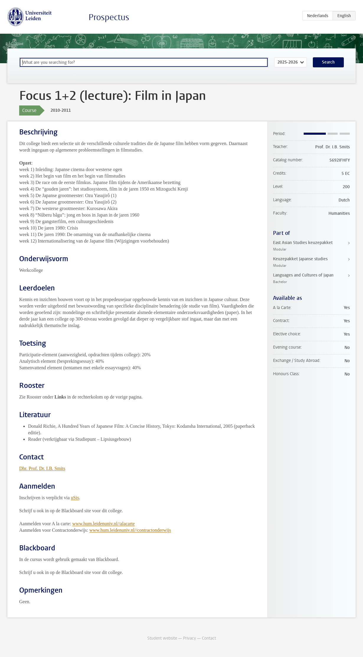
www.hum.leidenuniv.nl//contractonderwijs (130, 530)
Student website (162, 638)
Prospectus (109, 17)
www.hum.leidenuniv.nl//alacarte (103, 523)
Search (328, 62)
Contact (209, 638)
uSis (75, 497)
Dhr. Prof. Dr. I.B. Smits (42, 468)
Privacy (189, 638)
